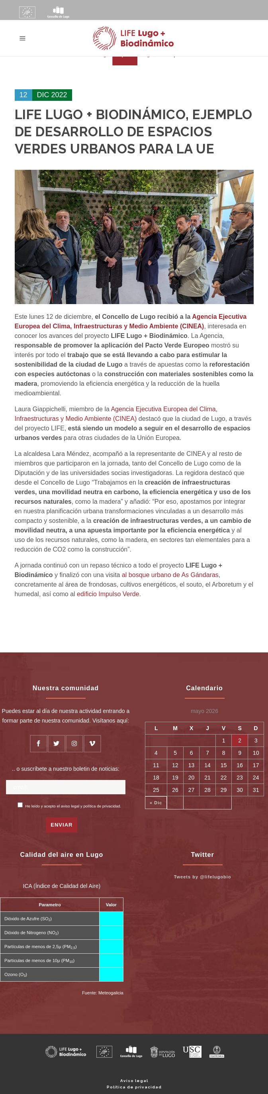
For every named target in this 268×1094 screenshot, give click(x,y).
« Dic (156, 802)
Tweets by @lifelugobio (202, 876)
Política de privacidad (134, 1087)
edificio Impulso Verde (108, 594)
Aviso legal (134, 1080)
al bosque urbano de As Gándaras (170, 575)
